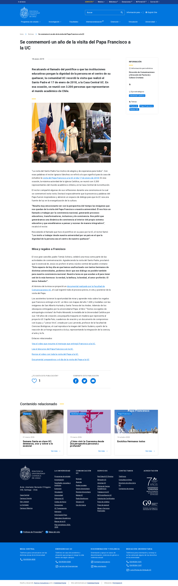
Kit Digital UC (117, 583)
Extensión (58, 489)
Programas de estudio (62, 476)
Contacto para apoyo (102, 562)
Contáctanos (126, 471)
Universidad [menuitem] (151, 22)
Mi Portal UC (140, 2)
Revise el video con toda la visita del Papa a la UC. (55, 354)
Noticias (31, 34)
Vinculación (58, 492)
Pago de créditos (103, 502)
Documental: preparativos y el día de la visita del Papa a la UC (60, 359)
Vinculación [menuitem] (133, 22)
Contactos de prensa (126, 489)
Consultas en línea (125, 480)
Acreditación (151, 471)
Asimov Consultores (41, 583)
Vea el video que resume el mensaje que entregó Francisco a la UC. (64, 344)
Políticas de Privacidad (31, 532)
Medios (101, 2)
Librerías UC (101, 483)
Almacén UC (101, 480)
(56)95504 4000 (29, 559)
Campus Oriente (26, 498)
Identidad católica (137, 96)
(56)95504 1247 (135, 565)
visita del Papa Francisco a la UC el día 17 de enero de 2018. (71, 178)
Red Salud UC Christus (105, 476)
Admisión (89, 2)
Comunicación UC (83, 472)
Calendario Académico (62, 518)
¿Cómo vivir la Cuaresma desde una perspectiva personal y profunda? (87, 443)
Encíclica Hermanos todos (131, 441)
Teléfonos (122, 476)
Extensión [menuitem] (116, 22)
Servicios (102, 471)
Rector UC (134, 109)
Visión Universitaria (83, 489)
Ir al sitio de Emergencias (68, 566)
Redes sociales (81, 485)
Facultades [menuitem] (73, 22)
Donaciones (126, 2)
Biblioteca (113, 2)
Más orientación (100, 566)
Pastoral (133, 106)
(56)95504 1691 (135, 562)
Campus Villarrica (26, 508)
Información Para (60, 515)
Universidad (58, 495)
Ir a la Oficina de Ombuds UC (140, 570)
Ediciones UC (59, 498)
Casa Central (24, 495)
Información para (134, 12)
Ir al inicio (22, 2)
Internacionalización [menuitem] (94, 22)
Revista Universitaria (83, 492)
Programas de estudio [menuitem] (31, 22)
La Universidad (62, 471)
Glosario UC (80, 502)
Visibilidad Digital (60, 583)
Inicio (22, 34)
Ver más (56, 451)
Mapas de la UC (60, 521)
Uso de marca (81, 505)
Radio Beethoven (82, 498)
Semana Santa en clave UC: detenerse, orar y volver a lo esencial (38, 443)
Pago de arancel (103, 505)
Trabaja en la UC (103, 492)
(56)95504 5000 (65, 562)
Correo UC (155, 2)
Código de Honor (60, 502)
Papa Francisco (146, 106)
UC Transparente (60, 508)
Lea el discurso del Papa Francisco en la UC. (52, 349)
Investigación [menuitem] (55, 22)
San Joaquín (24, 502)
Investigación (59, 480)
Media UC (79, 495)
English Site (151, 12)
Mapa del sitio (52, 532)
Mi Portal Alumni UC (104, 495)
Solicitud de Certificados (106, 498)
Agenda (79, 482)
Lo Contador (24, 505)
